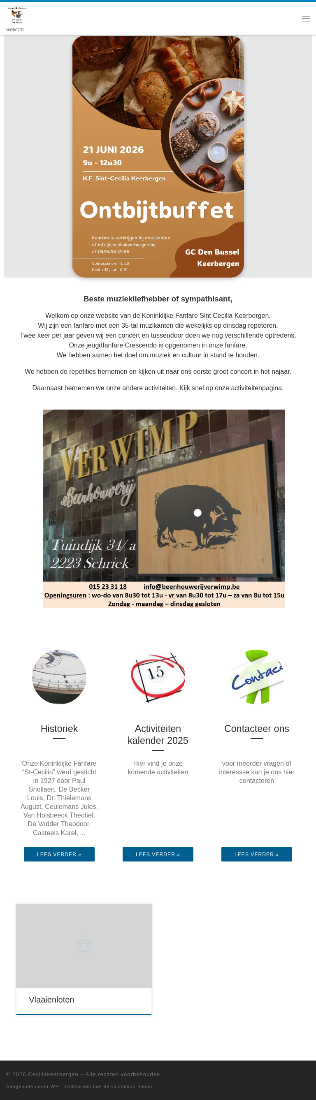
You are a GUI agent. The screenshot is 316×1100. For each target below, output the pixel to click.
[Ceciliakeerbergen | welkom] (17, 14)
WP (55, 1086)
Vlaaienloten (51, 999)
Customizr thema (132, 1086)
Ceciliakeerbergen (53, 1074)
